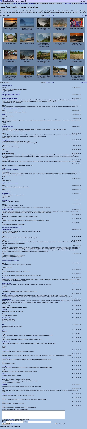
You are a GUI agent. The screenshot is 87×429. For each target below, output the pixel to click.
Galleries (31, 3)
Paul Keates (5, 193)
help (12, 425)
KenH (3, 114)
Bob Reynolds (6, 358)
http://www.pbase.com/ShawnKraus (11, 92)
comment (5, 85)
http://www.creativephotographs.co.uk (12, 227)
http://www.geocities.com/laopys (10, 169)
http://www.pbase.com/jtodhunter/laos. (13, 108)
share (10, 85)
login (8, 420)
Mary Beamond (6, 229)
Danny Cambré (6, 140)
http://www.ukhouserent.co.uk (10, 183)
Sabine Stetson (6, 283)
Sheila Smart (6, 342)
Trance (4, 378)
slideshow (83, 3)
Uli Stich (4, 310)
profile (15, 3)
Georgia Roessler (7, 366)
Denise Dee (5, 277)
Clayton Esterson (7, 394)
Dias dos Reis (6, 318)
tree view (68, 3)
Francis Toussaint (7, 209)
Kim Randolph (6, 290)
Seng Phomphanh (7, 126)
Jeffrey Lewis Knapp (8, 294)
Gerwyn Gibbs (6, 299)
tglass (4, 330)
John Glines (5, 200)
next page (84, 15)
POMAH (4, 384)
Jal (3, 324)
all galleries (22, 3)
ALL (53, 15)
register (12, 420)
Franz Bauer (5, 350)
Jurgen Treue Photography (10, 98)
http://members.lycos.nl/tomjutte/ (10, 260)
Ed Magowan (6, 374)
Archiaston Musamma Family (11, 94)
